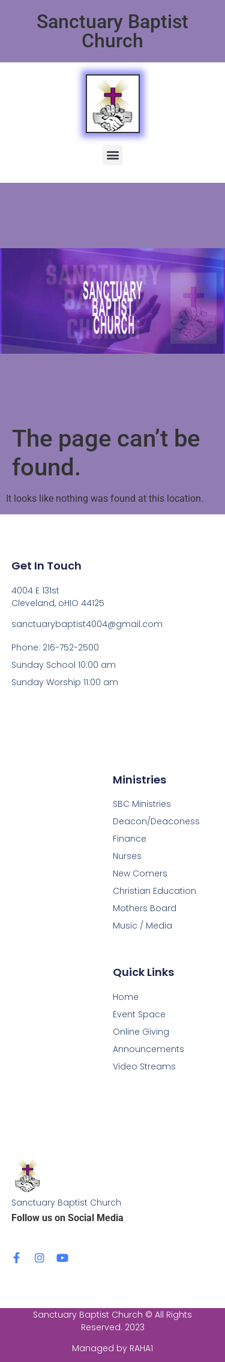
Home (126, 997)
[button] (112, 155)
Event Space (139, 1014)
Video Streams (144, 1066)
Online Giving (141, 1032)
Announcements (148, 1049)
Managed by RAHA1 (112, 1348)
